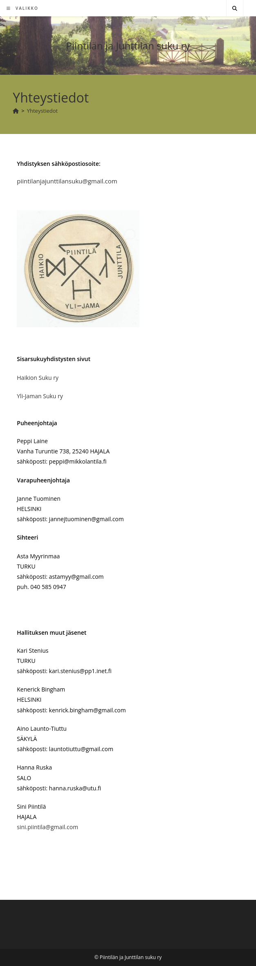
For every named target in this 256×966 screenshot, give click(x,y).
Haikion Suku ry (37, 377)
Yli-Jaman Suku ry (40, 396)
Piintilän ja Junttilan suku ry (128, 45)
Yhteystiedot (42, 110)
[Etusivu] (16, 110)
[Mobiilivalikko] (22, 8)
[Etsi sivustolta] (234, 8)
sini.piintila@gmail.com (47, 827)
